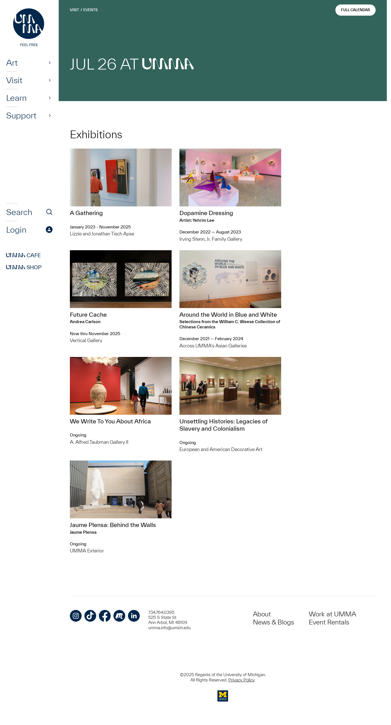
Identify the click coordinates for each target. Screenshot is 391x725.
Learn (16, 97)
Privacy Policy (241, 680)
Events (90, 10)
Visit (14, 80)
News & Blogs (273, 622)
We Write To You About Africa (110, 421)
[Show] (50, 62)
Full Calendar (355, 10)
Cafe (23, 255)
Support (21, 115)
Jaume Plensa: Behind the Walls (113, 524)
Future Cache (88, 314)
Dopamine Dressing (206, 212)
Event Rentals (329, 622)
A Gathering (86, 212)
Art (12, 62)
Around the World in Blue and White (228, 314)
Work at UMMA (332, 614)
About (262, 614)
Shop (24, 267)
